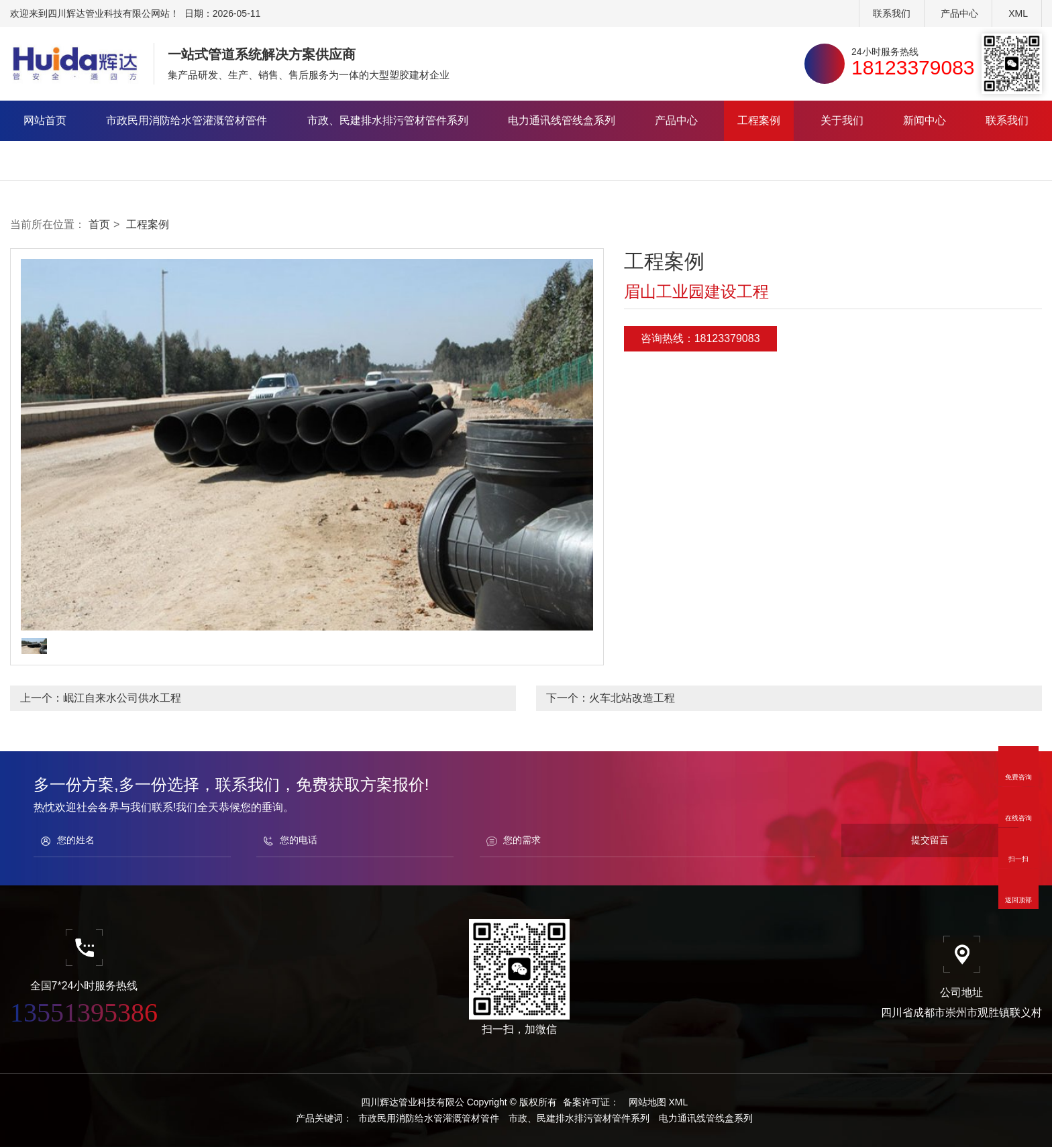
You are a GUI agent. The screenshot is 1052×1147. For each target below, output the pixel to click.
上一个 (100, 698)
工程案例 (758, 120)
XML (1018, 13)
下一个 (610, 698)
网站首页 (44, 120)
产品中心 (959, 13)
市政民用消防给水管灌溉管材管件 (186, 120)
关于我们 (842, 120)
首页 (99, 224)
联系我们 (891, 13)
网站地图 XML (658, 1102)
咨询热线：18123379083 (700, 338)
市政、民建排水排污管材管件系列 (387, 120)
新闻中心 (924, 120)
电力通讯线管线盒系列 (561, 120)
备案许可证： (591, 1102)
